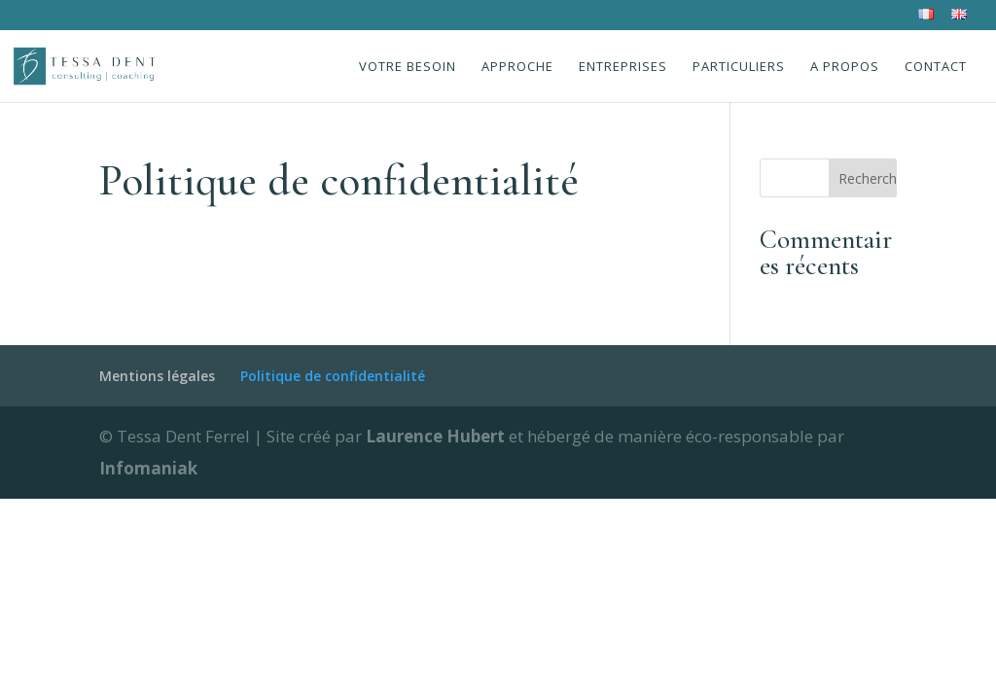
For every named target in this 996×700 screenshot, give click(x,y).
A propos (844, 67)
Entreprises (623, 67)
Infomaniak (148, 468)
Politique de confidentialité (332, 376)
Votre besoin (407, 67)
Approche (517, 67)
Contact (936, 67)
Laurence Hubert (437, 436)
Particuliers (739, 67)
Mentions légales (157, 376)
